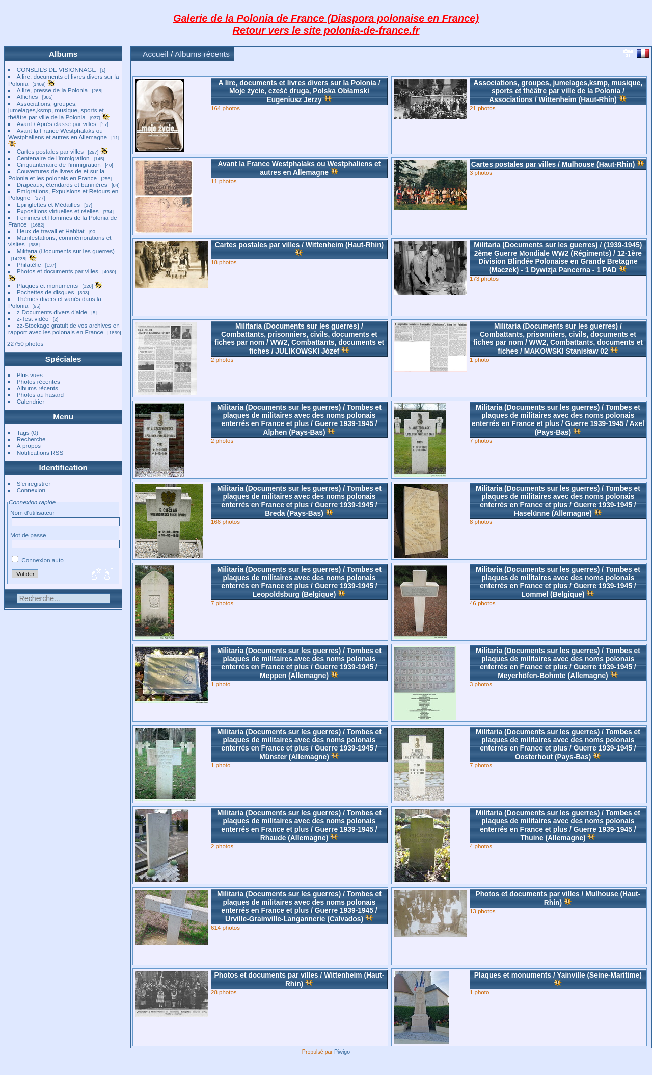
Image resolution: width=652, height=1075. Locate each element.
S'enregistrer (33, 483)
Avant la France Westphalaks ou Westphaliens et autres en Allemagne (57, 133)
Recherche (31, 439)
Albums (63, 53)
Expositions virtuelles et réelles (58, 211)
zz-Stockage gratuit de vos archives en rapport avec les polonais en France (64, 328)
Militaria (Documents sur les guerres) (66, 250)
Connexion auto (38, 560)
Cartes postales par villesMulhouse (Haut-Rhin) (553, 164)
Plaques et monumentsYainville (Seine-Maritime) (558, 975)
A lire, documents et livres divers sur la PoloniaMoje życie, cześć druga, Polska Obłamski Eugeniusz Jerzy (299, 91)
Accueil (156, 53)
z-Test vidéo (33, 318)
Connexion (31, 490)
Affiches (27, 96)
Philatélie (29, 264)
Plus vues (30, 374)
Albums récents (37, 388)
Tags (23, 432)
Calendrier (30, 401)
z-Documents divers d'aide (52, 312)
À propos (29, 445)
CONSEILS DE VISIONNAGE (56, 69)
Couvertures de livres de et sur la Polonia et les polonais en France (56, 174)
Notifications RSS (40, 452)
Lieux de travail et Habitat (51, 231)
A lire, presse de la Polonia (52, 90)
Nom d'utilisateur (32, 512)
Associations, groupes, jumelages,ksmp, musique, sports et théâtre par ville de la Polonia (56, 110)
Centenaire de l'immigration (53, 158)
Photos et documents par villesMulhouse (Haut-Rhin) (557, 898)
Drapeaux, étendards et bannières (62, 184)
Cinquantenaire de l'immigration (59, 164)
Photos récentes (38, 381)
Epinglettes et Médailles (48, 204)
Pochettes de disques (45, 292)
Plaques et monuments (47, 285)
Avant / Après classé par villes (56, 123)
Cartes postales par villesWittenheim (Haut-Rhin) (299, 245)
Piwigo (342, 1051)
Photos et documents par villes (57, 271)
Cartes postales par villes (50, 151)
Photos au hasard (40, 394)
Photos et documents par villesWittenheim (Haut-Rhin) (299, 979)
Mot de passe (28, 535)
